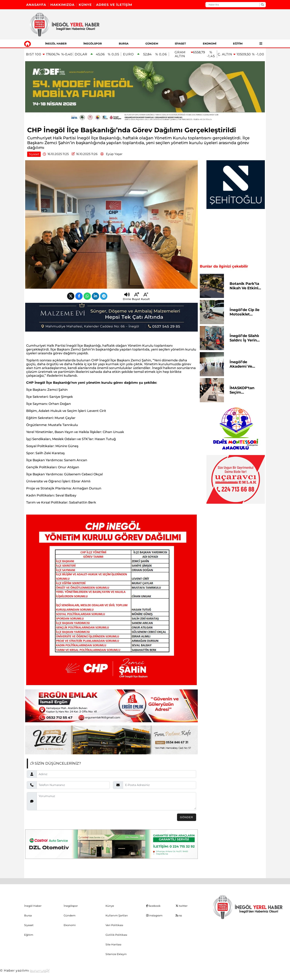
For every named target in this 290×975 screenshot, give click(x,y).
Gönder (186, 817)
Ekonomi (209, 43)
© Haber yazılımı (25, 970)
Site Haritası (113, 944)
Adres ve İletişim (114, 5)
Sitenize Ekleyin (116, 954)
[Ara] (262, 4)
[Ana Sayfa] (27, 43)
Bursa (123, 43)
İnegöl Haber (56, 43)
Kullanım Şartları (117, 915)
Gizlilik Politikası (116, 934)
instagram (154, 915)
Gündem (151, 43)
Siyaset (180, 43)
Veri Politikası (114, 925)
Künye (85, 5)
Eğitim (237, 43)
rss (179, 915)
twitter (181, 905)
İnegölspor (92, 43)
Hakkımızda (62, 5)
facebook (153, 905)
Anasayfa (36, 5)
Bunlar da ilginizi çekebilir (224, 266)
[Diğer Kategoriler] (261, 43)
